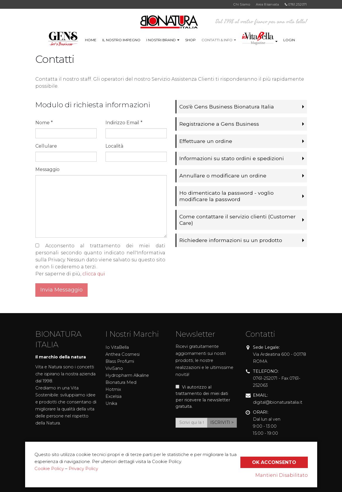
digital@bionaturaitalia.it (277, 402)
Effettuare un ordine (205, 141)
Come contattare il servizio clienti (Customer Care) (236, 219)
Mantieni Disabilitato (281, 475)
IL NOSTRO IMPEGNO (121, 40)
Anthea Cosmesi (122, 354)
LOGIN (289, 40)
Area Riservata (267, 4)
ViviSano (114, 368)
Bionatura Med (120, 382)
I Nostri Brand (161, 40)
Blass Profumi (119, 361)
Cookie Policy (49, 468)
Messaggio (47, 169)
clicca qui (93, 274)
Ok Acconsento (274, 462)
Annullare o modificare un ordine (222, 175)
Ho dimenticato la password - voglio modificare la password (226, 196)
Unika (111, 403)
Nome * (44, 122)
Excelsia (113, 396)
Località (114, 146)
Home (90, 40)
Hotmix (113, 389)
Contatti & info (217, 40)
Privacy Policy (83, 468)
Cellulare (46, 146)
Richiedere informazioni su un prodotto (230, 240)
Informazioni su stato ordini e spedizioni (230, 158)
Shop (190, 40)
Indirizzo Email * (124, 122)
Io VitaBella (117, 347)
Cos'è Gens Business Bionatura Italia (226, 106)
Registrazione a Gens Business (218, 124)
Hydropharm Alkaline (127, 375)
